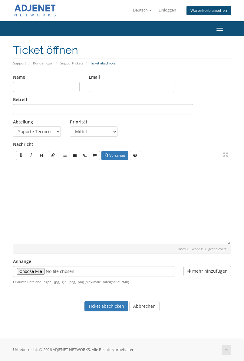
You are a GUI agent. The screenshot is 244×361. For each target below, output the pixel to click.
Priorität (78, 122)
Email (94, 77)
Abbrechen (144, 306)
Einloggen (167, 10)
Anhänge (22, 261)
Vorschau (115, 155)
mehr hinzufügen (207, 271)
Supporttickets (71, 63)
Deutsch (142, 10)
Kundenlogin (43, 63)
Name (19, 77)
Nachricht (23, 144)
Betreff (20, 99)
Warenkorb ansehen (208, 10)
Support (19, 63)
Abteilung (23, 122)
